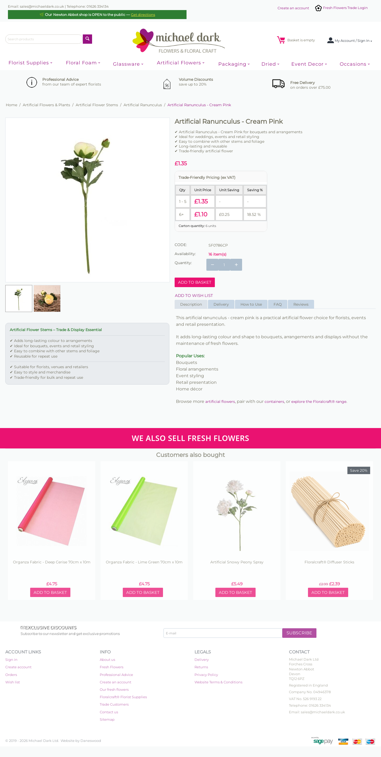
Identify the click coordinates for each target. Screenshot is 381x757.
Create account (18, 667)
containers (274, 401)
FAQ (278, 304)
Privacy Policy (206, 675)
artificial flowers (220, 401)
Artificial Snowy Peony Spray (237, 562)
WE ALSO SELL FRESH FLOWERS (190, 438)
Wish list (12, 682)
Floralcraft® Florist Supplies (123, 697)
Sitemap (107, 719)
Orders (11, 675)
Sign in (11, 659)
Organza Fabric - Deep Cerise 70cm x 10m (51, 562)
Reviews (301, 304)
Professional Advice (116, 675)
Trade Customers (114, 704)
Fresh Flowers (111, 667)
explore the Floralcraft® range (318, 401)
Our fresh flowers (114, 689)
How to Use (251, 304)
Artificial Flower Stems (97, 105)
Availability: (185, 253)
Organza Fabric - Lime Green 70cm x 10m (144, 562)
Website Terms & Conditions (218, 682)
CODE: (181, 244)
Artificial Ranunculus (143, 105)
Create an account (293, 8)
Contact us (109, 712)
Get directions (143, 14)
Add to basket (194, 282)
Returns (201, 667)
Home (11, 105)
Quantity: (183, 262)
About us (107, 659)
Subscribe (299, 632)
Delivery (221, 304)
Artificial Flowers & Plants (46, 105)
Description (191, 304)
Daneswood (90, 740)
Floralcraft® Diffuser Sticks (329, 562)
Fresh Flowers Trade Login (341, 8)
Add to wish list (194, 295)
